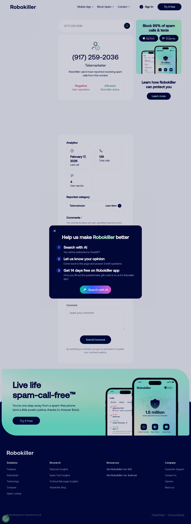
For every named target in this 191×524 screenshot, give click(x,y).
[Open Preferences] (6, 518)
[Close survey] (54, 231)
